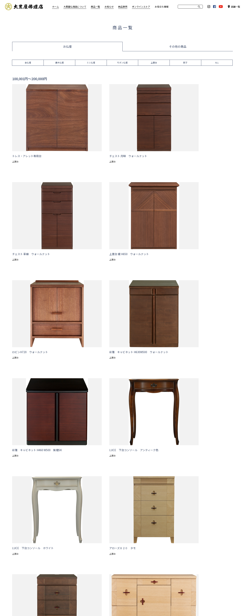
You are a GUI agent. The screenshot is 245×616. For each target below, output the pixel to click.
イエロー (101, 469)
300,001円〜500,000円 (128, 484)
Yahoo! (193, 547)
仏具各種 (51, 576)
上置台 (154, 64)
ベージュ (45, 469)
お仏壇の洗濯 (80, 542)
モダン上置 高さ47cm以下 (36, 440)
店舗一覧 (234, 6)
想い (14, 542)
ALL (217, 64)
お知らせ (124, 535)
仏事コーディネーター (24, 566)
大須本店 (172, 542)
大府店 (171, 557)
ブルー (85, 469)
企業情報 (61, 605)
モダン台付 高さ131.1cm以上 (38, 447)
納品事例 (143, 535)
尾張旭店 (172, 552)
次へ (126, 412)
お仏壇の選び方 (21, 552)
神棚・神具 (52, 571)
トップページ (19, 508)
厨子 (185, 64)
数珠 (48, 581)
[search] (186, 6)
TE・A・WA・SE (82, 552)
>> (133, 412)
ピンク (70, 469)
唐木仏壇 (59, 64)
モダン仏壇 (122, 64)
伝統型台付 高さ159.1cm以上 (84, 455)
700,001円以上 (192, 484)
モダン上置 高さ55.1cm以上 (118, 440)
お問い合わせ (78, 605)
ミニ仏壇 (91, 64)
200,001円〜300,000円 (94, 484)
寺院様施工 (144, 547)
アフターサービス (22, 547)
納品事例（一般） (148, 542)
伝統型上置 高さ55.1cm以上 (122, 447)
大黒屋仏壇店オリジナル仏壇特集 (91, 547)
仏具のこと (18, 561)
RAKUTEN (194, 542)
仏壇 (50, 508)
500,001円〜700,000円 (163, 484)
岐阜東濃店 (173, 561)
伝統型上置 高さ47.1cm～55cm (80, 447)
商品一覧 (37, 508)
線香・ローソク (55, 586)
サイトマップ (19, 605)
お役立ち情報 (161, 6)
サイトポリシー (41, 605)
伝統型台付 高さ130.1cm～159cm (41, 455)
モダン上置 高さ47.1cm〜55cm (77, 440)
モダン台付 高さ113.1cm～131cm (201, 440)
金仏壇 (28, 64)
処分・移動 (18, 571)
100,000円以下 (30, 484)
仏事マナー (18, 557)
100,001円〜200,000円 (59, 484)
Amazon (194, 552)
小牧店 (171, 547)
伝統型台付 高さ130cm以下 (162, 447)
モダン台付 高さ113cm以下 (158, 440)
